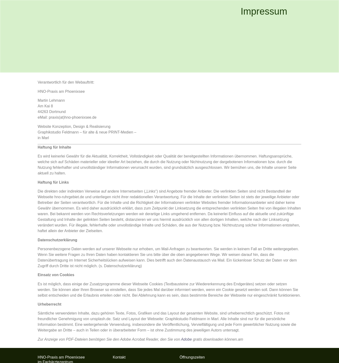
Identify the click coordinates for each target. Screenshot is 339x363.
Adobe (186, 339)
